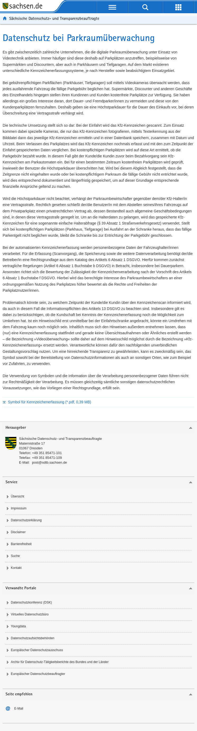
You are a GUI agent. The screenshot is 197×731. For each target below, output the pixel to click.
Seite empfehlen (19, 694)
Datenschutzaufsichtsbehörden (32, 638)
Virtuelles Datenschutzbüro (30, 614)
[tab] (98, 428)
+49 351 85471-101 (47, 453)
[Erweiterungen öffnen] (178, 7)
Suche (15, 556)
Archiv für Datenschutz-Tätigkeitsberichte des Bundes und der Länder (60, 662)
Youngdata (18, 626)
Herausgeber (16, 428)
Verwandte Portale (21, 588)
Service (11, 482)
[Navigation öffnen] (112, 7)
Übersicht (17, 496)
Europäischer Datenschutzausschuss (37, 650)
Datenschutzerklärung (26, 520)
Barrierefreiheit (21, 544)
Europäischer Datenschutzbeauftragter (38, 674)
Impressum (18, 508)
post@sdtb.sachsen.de (49, 462)
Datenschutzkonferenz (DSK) (31, 602)
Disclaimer (18, 532)
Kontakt (16, 568)
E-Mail (18, 708)
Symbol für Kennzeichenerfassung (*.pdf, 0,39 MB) (49, 402)
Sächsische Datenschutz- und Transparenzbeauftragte (54, 18)
